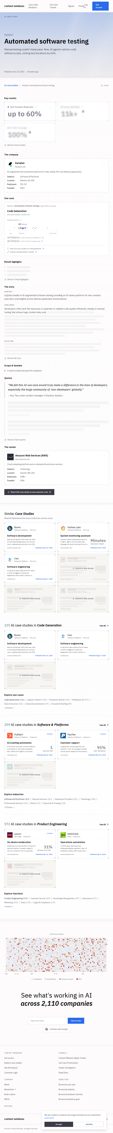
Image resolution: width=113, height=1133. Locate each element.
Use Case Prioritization (68, 1063)
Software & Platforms (16, 799)
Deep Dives (63, 1072)
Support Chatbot (37, 700)
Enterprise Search (59, 700)
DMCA (6, 1099)
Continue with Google (56, 1029)
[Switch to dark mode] (107, 1119)
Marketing (11, 902)
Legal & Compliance (44, 902)
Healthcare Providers (66, 799)
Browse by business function (71, 1094)
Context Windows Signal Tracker (72, 1058)
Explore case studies (13, 1063)
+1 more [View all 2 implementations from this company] (103, 734)
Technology (88, 799)
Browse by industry (67, 1089)
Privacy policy (62, 1119)
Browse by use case (67, 1084)
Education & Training (54, 803)
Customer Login (11, 1072)
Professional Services (16, 803)
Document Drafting (62, 704)
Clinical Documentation (37, 704)
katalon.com (20, 167)
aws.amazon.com (22, 459)
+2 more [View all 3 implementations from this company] (50, 833)
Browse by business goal (69, 1099)
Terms (74, 1119)
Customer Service (40, 898)
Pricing (81, 6)
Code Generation (16, 211)
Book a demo (9, 1094)
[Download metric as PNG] (50, 107)
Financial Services (42, 799)
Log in (86, 6)
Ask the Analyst (11, 1068)
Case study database (33, 6)
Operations (89, 898)
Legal (82, 1119)
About (6, 1084)
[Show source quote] (36, 106)
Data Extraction (13, 704)
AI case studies (11, 85)
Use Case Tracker (54, 6)
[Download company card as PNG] (104, 163)
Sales (26, 902)
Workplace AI (80, 700)
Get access (99, 6)
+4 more (9, 906)
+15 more (9, 807)
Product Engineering (16, 898)
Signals (71, 6)
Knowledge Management (66, 898)
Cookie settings (95, 1119)
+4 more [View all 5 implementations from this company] (50, 734)
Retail (35, 803)
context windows (14, 6)
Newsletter (10, 1089)
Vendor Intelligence (67, 1068)
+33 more (9, 708)
